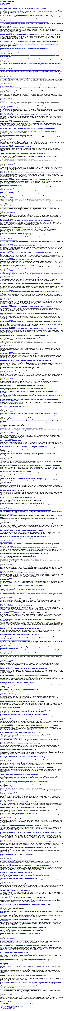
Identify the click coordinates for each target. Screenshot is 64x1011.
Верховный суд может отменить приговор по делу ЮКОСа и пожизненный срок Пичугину (25, 865)
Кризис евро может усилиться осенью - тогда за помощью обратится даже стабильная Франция (27, 128)
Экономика (11, 113)
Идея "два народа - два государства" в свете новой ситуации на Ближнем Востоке (23, 612)
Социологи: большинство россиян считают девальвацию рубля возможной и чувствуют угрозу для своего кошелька (30, 284)
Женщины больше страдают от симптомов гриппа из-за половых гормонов (21, 272)
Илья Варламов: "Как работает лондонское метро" (14, 93)
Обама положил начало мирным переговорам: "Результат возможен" (20, 743)
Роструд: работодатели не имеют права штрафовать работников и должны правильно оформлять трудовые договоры (31, 420)
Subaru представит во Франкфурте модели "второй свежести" (18, 795)
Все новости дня (4, 4)
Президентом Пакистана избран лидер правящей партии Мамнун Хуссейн (21, 245)
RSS (18, 1006)
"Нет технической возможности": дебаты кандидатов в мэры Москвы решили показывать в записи (28, 453)
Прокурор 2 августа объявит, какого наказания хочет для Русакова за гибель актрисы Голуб (26, 114)
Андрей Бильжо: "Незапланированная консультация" (15, 341)
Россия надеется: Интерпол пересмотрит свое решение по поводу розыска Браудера (24, 121)
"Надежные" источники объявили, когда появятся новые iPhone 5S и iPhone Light (23, 668)
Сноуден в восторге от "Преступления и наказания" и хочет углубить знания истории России (26, 15)
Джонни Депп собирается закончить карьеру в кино (15, 890)
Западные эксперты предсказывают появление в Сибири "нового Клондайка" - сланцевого (26, 306)
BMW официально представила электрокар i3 (13, 883)
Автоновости (11, 489)
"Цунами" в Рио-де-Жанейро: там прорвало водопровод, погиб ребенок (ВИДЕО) (23, 153)
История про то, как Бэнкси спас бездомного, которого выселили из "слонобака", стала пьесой (27, 207)
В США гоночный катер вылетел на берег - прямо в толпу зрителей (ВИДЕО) (22, 503)
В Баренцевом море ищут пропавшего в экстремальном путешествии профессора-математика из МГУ (29, 328)
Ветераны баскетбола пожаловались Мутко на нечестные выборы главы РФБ (22, 379)
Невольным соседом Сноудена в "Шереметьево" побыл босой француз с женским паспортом (27, 599)
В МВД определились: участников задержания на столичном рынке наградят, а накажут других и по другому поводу (31, 516)
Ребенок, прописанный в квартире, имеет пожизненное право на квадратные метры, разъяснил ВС (28, 847)
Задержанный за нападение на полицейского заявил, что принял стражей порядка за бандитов (27, 996)
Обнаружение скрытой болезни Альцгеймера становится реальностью (20, 732)
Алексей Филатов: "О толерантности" (11, 738)
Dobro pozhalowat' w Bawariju (8, 240)
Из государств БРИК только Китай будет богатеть (14, 406)
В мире (10, 13)
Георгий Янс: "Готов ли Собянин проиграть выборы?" (15, 146)
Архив (9, 1006)
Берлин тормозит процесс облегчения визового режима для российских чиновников (24, 346)
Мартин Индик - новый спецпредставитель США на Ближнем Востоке (20, 801)
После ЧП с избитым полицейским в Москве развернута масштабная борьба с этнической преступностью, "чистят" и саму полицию (30, 833)
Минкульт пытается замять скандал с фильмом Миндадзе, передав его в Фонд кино (24, 48)
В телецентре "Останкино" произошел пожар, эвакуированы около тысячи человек (24, 22)
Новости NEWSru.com (6, 1008)
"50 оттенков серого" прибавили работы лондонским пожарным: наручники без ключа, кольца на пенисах (30, 63)
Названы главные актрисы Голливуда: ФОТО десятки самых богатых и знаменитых (24, 975)
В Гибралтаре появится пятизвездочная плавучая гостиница (17, 259)
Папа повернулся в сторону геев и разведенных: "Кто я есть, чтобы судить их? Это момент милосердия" (30, 465)
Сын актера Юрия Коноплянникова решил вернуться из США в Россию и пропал (23, 78)
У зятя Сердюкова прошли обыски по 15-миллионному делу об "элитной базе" (22, 897)
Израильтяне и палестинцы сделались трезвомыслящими (16, 854)
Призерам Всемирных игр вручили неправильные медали (17, 860)
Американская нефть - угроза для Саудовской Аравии (15, 471)
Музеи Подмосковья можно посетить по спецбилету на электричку (19, 353)
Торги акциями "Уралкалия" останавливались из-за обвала (17, 159)
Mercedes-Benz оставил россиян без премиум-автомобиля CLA (18, 749)
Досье (5, 1006)
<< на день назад (4, 1003)
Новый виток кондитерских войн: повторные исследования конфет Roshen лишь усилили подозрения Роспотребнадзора (29, 55)
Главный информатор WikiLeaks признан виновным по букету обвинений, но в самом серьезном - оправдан (31, 34)
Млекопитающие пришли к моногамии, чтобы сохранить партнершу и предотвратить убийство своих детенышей (29, 314)
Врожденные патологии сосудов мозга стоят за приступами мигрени (19, 367)
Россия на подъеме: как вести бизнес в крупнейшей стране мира (18, 566)
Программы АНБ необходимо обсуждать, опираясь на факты (17, 265)
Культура (10, 53)
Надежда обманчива (6, 542)
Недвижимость (12, 157)
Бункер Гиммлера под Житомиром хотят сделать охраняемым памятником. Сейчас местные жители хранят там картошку (31, 322)
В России (10, 20)
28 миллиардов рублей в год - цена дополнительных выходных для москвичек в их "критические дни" (29, 725)
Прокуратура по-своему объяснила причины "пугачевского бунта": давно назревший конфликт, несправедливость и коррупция (27, 647)
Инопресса (11, 189)
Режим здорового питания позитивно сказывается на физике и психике (20, 689)
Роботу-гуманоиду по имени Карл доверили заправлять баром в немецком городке (24, 553)
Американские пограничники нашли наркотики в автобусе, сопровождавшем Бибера (24, 825)
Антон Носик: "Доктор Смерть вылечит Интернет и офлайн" (17, 233)
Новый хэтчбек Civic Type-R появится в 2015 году (14, 952)
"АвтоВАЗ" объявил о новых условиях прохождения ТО (16, 605)
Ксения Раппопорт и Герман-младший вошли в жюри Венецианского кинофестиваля (24, 592)
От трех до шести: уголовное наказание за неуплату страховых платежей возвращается (25, 536)
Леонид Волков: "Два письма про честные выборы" (15, 640)
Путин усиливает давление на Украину (11, 185)
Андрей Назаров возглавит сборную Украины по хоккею (16, 135)
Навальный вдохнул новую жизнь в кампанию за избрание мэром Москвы (21, 277)
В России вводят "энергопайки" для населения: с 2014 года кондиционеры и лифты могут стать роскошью (30, 982)
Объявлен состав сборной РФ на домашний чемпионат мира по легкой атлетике (23, 478)
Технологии (11, 106)
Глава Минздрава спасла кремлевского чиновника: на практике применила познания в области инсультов (30, 172)
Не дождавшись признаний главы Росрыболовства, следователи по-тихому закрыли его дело (27, 818)
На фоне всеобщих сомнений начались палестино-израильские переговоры (22, 701)
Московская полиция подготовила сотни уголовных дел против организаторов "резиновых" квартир (29, 523)
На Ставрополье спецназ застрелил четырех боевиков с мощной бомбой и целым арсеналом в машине (29, 720)
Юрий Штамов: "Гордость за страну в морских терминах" (16, 872)
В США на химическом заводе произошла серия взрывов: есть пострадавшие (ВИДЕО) (25, 781)
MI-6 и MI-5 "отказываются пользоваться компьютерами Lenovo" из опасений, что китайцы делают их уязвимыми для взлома (29, 253)
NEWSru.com (5, 2)
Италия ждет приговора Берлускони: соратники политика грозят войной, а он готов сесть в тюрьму (28, 413)
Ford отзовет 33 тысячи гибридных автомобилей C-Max (16, 694)
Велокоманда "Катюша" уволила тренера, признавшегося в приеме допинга (22, 530)
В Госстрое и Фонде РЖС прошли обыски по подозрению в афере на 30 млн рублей (24, 675)
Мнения (10, 98)
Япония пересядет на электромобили (10, 707)
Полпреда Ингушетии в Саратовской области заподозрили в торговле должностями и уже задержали (29, 41)
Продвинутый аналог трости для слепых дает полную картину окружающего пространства (26, 141)
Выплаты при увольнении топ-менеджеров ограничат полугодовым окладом (22, 585)
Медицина (11, 145)
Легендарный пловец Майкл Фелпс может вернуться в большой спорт (20, 634)
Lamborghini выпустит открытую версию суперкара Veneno (17, 483)
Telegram (21, 1006)
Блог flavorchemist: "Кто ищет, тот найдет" (12, 490)
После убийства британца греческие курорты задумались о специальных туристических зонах (27, 214)
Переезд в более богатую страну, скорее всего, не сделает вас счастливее (21, 559)
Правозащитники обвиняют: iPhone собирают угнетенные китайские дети (21, 433)
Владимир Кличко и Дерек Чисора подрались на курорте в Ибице (19, 813)
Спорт (10, 139)
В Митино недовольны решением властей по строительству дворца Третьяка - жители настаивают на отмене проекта (31, 912)
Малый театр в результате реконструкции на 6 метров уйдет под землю (20, 933)
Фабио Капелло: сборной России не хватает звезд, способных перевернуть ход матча (24, 227)
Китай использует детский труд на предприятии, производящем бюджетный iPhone (24, 335)
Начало (2, 1006)
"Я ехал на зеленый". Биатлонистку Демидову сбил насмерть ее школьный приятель (24, 572)
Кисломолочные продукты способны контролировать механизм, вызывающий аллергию (25, 179)
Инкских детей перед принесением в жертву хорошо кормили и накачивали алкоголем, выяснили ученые (30, 70)
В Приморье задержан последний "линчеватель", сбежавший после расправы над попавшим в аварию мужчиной (29, 392)
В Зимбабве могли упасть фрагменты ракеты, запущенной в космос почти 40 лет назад (25, 27)
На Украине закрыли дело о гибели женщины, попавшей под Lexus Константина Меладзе (25, 360)
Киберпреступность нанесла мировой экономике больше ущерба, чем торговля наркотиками (26, 220)
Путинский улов (4, 579)
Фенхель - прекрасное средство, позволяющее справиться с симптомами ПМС (22, 807)
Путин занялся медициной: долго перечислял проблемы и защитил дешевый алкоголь (25, 199)
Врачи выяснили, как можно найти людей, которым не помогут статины (20, 628)
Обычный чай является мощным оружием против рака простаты (18, 878)
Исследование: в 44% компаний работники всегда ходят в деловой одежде (21, 428)
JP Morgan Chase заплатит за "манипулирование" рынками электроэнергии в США (23, 108)
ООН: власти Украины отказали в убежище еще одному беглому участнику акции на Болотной (27, 299)
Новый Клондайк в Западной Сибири (10, 440)
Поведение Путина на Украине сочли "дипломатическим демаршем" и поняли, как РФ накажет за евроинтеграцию (27, 620)
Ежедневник (13, 1006)
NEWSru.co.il (3, 1007)
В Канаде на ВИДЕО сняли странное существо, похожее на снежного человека (22, 661)
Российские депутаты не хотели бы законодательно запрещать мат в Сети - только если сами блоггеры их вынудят (30, 100)
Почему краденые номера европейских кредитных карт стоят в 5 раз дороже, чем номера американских (29, 373)
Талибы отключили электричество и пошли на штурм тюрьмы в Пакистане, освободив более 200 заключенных (28, 920)
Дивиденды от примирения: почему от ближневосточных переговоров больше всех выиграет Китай (28, 547)
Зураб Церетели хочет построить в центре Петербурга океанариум (19, 774)
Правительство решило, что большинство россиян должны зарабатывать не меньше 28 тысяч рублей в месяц (31, 841)
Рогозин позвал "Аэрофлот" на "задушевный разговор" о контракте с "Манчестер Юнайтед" (26, 904)
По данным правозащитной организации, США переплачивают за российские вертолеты (25, 510)
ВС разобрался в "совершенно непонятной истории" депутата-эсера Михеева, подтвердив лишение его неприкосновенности (29, 292)
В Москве (9, 1007)
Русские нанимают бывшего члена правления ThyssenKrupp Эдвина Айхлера (22, 385)
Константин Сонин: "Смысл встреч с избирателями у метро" (17, 940)
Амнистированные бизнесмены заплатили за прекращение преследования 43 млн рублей (26, 959)
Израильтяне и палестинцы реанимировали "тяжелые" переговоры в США (21, 788)
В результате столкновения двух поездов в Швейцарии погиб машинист (20, 989)
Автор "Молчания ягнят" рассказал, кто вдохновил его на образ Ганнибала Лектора (24, 446)
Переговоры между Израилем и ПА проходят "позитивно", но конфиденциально (23, 8)
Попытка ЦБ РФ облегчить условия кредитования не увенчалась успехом (21, 762)
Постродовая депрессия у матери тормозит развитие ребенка (17, 497)
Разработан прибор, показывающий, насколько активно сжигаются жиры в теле (23, 927)
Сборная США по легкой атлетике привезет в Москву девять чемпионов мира (22, 756)
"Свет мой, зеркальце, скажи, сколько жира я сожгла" (15, 460)
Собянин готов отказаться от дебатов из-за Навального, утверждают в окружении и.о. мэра (26, 945)
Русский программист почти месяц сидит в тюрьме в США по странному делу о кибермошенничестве (29, 166)
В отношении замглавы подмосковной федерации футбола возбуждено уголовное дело (25, 714)
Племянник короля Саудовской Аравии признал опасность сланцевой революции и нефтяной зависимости (31, 655)
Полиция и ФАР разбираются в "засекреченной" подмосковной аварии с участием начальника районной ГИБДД (30, 967)
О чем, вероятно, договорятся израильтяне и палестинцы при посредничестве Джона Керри (26, 767)
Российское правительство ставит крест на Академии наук (17, 682)
